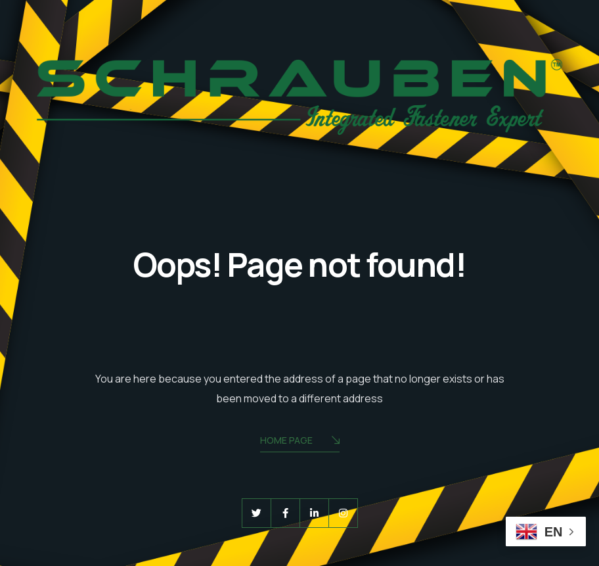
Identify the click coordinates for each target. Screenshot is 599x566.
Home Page (300, 441)
